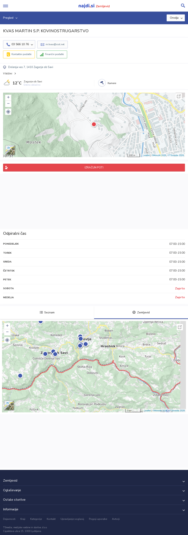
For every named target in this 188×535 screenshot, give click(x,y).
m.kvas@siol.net (55, 44)
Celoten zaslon (179, 96)
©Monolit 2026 (159, 155)
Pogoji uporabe (98, 519)
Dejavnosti (9, 519)
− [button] (8, 104)
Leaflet (146, 155)
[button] (8, 112)
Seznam (47, 312)
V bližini (7, 73)
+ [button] (8, 98)
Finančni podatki (54, 54)
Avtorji (116, 519)
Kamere (112, 83)
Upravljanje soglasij (72, 519)
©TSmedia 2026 (175, 155)
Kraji (22, 519)
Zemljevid (141, 312)
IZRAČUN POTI (94, 167)
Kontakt (51, 519)
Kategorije (36, 519)
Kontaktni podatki (22, 54)
